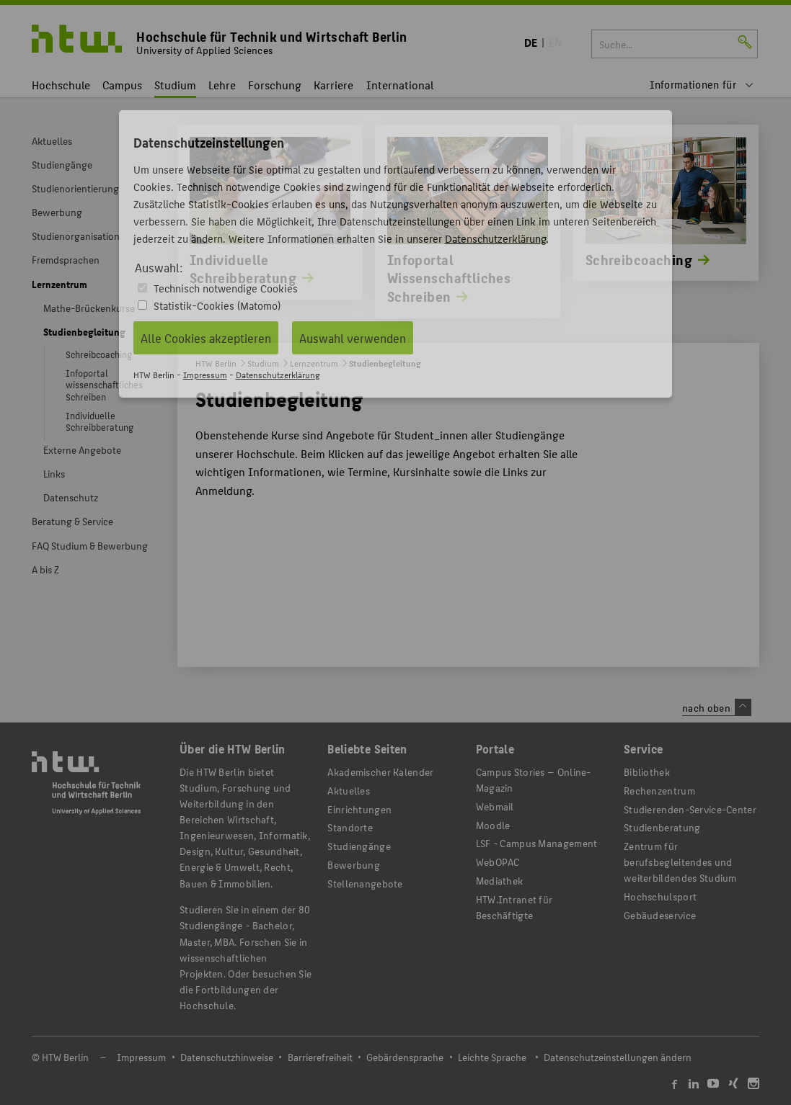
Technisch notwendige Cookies (226, 287)
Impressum (205, 374)
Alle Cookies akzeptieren (206, 337)
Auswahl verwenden (352, 337)
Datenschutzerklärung (495, 238)
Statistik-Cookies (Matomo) (217, 305)
